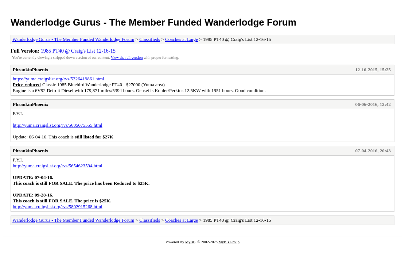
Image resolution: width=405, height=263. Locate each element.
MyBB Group (228, 242)
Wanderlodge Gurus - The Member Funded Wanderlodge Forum (153, 22)
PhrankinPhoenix (30, 69)
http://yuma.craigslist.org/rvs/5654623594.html (57, 165)
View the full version (127, 58)
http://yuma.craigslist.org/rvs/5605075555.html (57, 125)
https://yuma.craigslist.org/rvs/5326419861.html (58, 78)
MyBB (190, 242)
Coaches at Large (181, 39)
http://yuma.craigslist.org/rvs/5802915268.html (57, 206)
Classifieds (149, 39)
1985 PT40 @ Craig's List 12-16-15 (78, 51)
